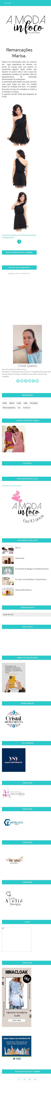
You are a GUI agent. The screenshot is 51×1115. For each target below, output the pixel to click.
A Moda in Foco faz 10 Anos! (11, 486)
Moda (5, 403)
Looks (19, 403)
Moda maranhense (9, 408)
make (25, 403)
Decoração (34, 403)
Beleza (11, 403)
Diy (19, 408)
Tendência (26, 408)
